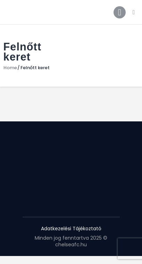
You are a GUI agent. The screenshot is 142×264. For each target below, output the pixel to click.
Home (10, 68)
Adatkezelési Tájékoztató (71, 228)
